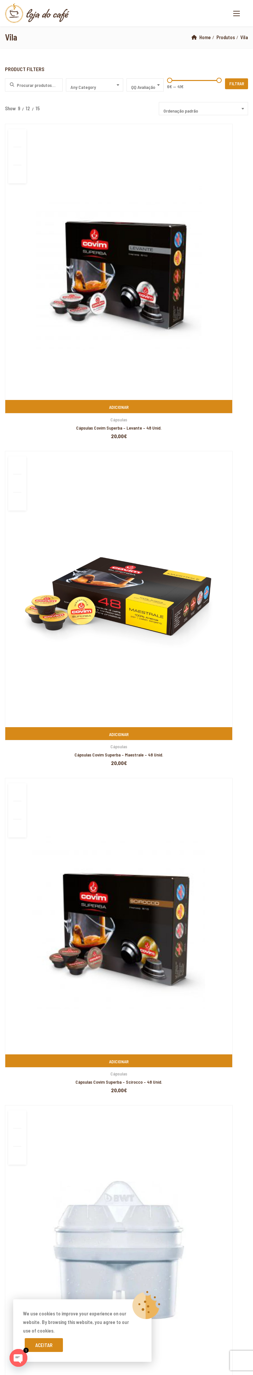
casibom (176, 1268)
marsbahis (38, 1122)
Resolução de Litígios (32, 975)
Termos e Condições (30, 986)
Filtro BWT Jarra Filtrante (44, 373)
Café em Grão (126, 343)
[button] (236, 13)
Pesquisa (127, 467)
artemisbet (238, 1225)
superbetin (11, 1234)
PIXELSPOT (68, 1106)
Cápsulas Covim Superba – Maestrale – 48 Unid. (126, 236)
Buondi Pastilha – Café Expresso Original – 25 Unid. (76, 732)
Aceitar (43, 1345)
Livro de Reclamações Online (39, 963)
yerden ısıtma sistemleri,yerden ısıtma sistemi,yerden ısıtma (107, 1157)
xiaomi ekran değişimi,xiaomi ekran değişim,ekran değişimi (108, 1122)
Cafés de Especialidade (27, 590)
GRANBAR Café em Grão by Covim (126, 352)
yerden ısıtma (60, 1208)
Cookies (18, 998)
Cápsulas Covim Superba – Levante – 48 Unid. (43, 236)
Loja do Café (55, 1097)
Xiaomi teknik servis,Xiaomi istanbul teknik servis (153, 1208)
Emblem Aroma (27, 564)
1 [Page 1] (127, 403)
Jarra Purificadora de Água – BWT (208, 373)
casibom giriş (111, 1234)
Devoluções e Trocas (31, 952)
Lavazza (21, 577)
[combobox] (95, 85)
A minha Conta (24, 940)
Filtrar (237, 83)
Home (204, 37)
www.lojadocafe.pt (151, 882)
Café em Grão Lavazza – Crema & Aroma (67, 657)
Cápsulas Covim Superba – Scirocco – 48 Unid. (208, 236)
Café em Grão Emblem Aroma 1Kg (60, 682)
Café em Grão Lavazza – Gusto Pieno (64, 707)
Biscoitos (13, 524)
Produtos (225, 37)
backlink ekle (13, 1122)
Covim (19, 551)
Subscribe (241, 964)
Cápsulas (43, 228)
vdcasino (32, 1234)
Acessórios (44, 364)
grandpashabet (81, 1234)
